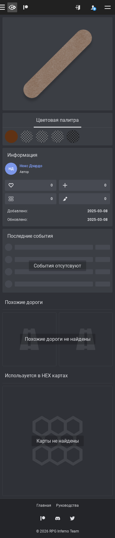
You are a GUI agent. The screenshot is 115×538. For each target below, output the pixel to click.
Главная (43, 505)
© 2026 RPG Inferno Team (57, 531)
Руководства (67, 505)
